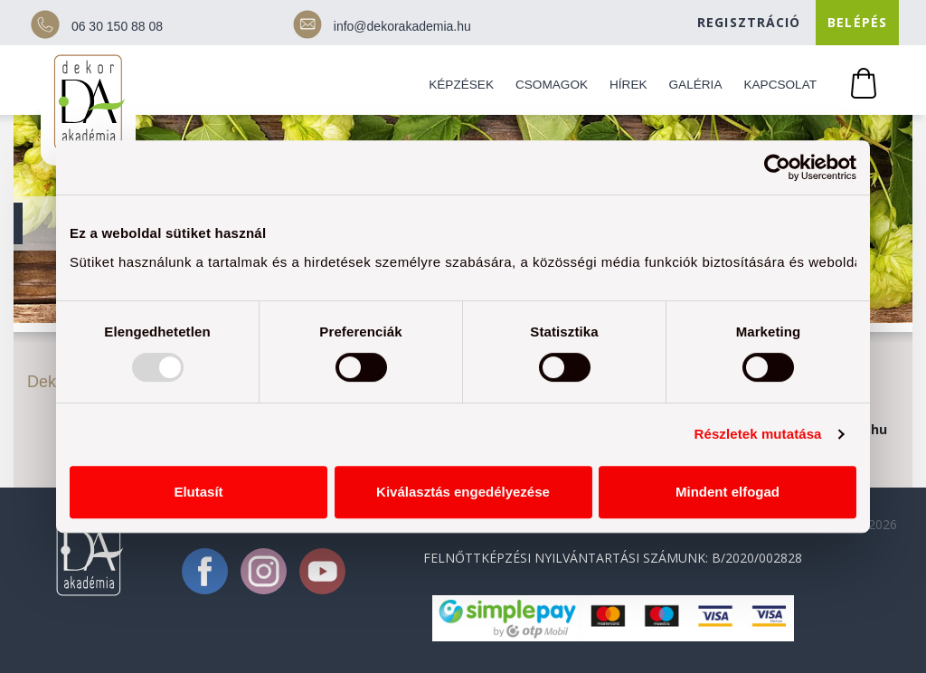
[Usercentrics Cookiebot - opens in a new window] (777, 167)
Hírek (628, 84)
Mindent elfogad (728, 491)
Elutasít (198, 491)
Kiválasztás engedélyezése (463, 491)
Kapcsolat (780, 84)
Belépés (857, 22)
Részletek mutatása (758, 433)
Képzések (461, 84)
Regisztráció (748, 22)
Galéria (696, 84)
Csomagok (551, 84)
